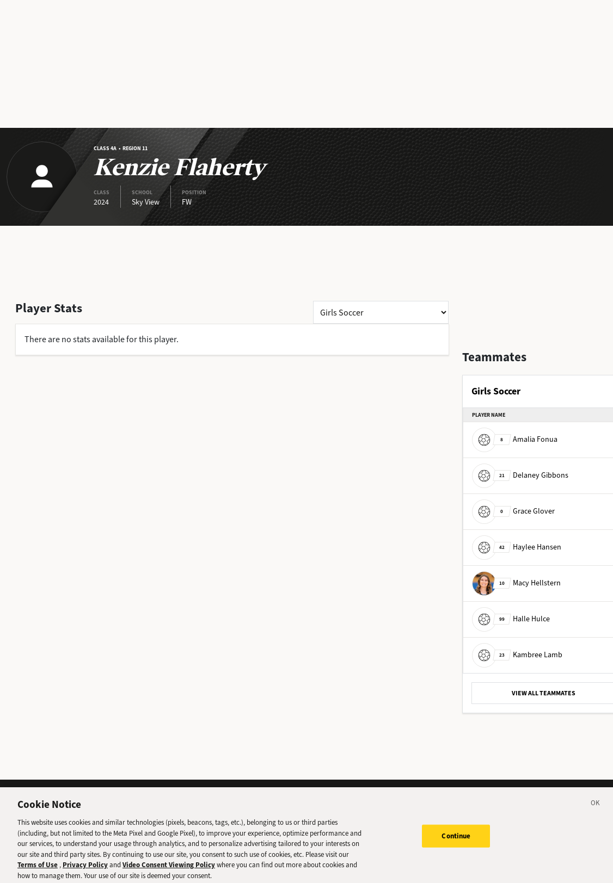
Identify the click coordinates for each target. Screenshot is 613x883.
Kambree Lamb (517, 655)
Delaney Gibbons (520, 475)
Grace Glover (513, 511)
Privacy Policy (85, 870)
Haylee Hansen (516, 547)
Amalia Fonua (514, 439)
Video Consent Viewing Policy (168, 870)
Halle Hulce (511, 619)
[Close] (596, 811)
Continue (456, 842)
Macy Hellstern (516, 583)
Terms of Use (37, 870)
